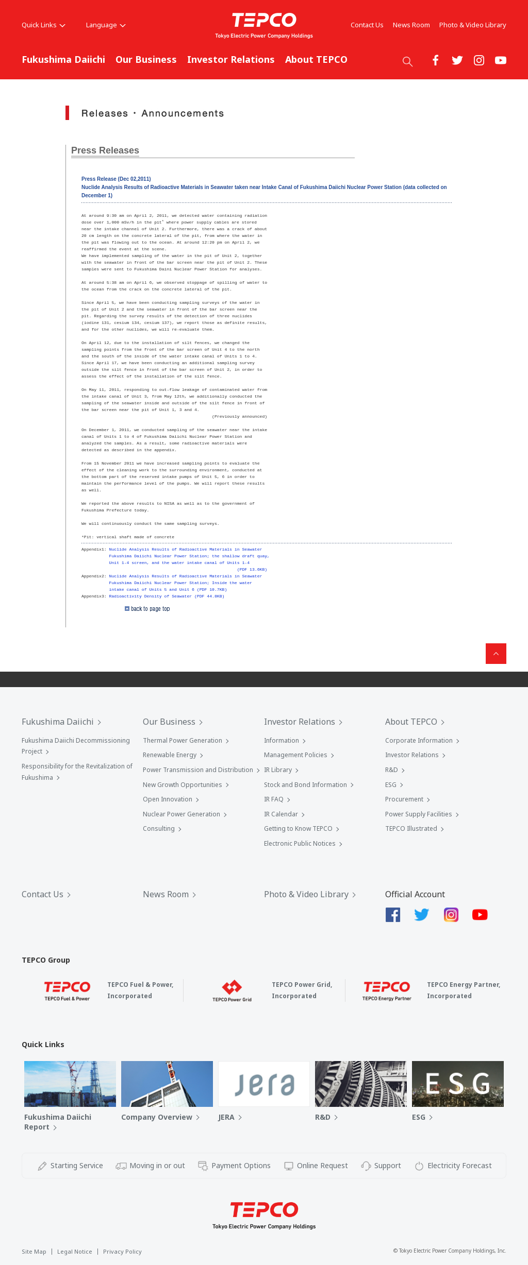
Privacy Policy (122, 1251)
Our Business (146, 59)
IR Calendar (281, 814)
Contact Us (367, 24)
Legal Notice (74, 1251)
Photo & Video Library (472, 24)
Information (281, 740)
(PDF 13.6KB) (252, 569)
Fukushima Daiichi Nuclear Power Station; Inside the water (180, 583)
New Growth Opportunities (182, 784)
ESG (391, 784)
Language (106, 24)
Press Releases (105, 150)
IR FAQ (274, 799)
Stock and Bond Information (305, 784)
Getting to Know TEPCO (298, 828)
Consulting (159, 828)
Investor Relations (231, 59)
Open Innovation (167, 799)
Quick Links (43, 24)
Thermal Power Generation (182, 740)
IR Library (278, 769)
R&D (391, 769)
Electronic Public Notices (300, 843)
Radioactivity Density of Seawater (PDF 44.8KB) (167, 596)
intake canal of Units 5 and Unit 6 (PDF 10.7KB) (168, 589)
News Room (411, 24)
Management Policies (295, 754)
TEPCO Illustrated (411, 828)
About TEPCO (316, 59)
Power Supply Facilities (418, 814)
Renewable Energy (169, 754)
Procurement (404, 799)
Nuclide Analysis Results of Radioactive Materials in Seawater (185, 549)
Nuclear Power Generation (181, 814)
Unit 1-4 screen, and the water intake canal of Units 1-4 (179, 563)
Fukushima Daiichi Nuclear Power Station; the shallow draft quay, (189, 556)
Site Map (34, 1251)
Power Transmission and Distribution (198, 769)
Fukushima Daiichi (63, 59)
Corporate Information (419, 740)
